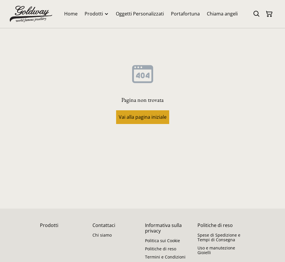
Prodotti (49, 225)
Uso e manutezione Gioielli (216, 250)
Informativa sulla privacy (163, 228)
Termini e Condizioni (165, 257)
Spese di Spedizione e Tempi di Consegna (218, 237)
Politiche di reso (160, 248)
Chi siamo (102, 235)
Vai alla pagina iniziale (143, 117)
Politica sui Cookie (162, 240)
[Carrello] (269, 14)
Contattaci (103, 225)
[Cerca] (256, 14)
